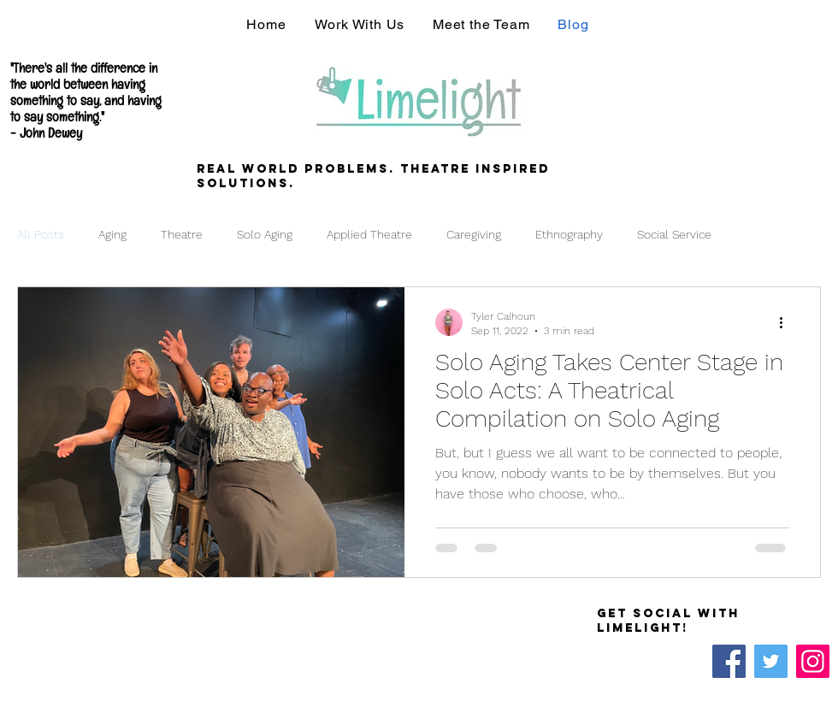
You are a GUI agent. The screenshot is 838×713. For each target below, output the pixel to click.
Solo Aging (264, 234)
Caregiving (473, 234)
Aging (112, 234)
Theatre (182, 234)
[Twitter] (771, 661)
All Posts (40, 234)
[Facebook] (729, 661)
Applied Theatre (369, 234)
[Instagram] (812, 661)
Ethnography (569, 234)
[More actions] (786, 322)
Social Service (674, 234)
